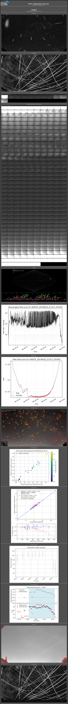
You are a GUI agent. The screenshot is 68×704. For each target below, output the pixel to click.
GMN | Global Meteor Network (38, 4)
